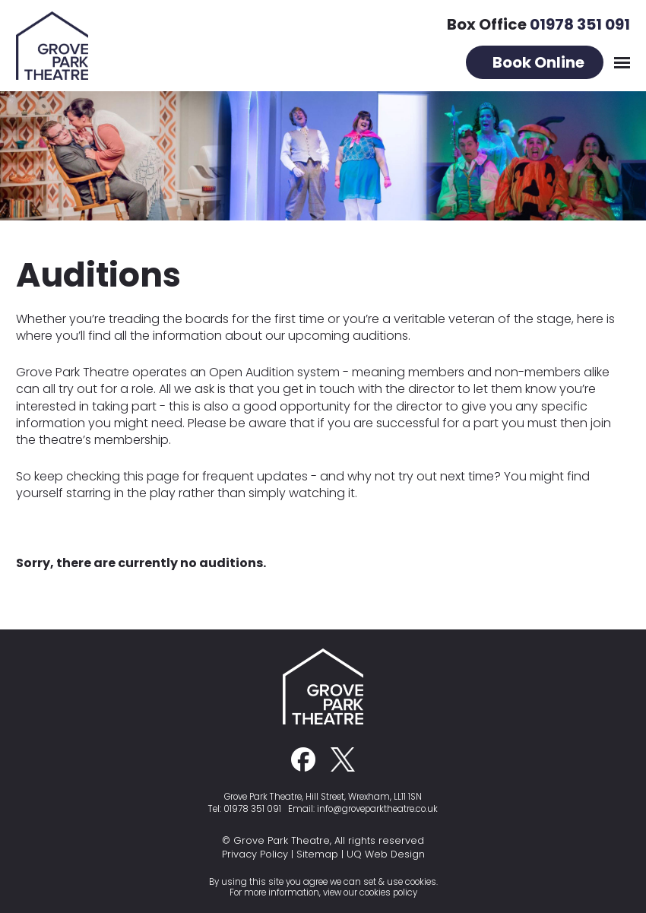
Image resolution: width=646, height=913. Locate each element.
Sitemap (317, 854)
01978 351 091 (580, 24)
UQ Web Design (386, 854)
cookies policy (388, 892)
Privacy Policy (255, 854)
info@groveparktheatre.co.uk (377, 809)
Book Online (538, 62)
